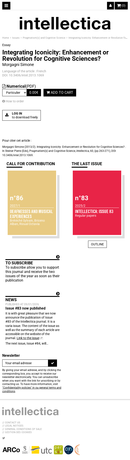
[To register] (52, 363)
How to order (13, 101)
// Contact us (11, 422)
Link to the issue (28, 338)
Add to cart (59, 92)
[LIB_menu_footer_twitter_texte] (3, 438)
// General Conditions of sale (22, 429)
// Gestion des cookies (17, 432)
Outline (97, 244)
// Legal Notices (12, 425)
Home (6, 37)
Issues (16, 37)
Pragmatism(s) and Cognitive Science (44, 37)
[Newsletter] (25, 363)
